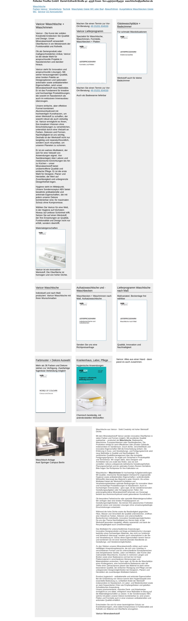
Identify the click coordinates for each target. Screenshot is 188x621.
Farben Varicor (40, 9)
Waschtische (39, 6)
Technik (66, 9)
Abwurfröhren (111, 9)
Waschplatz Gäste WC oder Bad (87, 9)
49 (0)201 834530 (99, 26)
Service (41, 11)
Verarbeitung (55, 9)
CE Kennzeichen (54, 11)
